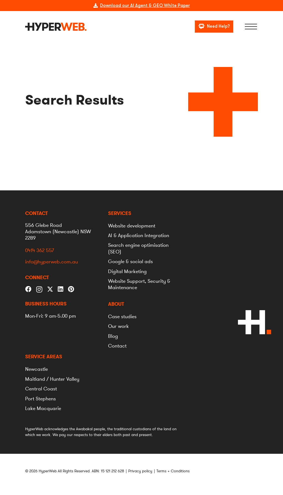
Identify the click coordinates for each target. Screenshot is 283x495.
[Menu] (251, 26)
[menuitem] (119, 213)
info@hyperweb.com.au (51, 262)
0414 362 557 (39, 250)
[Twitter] (50, 289)
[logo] (56, 27)
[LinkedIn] (60, 289)
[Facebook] (28, 289)
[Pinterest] (71, 289)
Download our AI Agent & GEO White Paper (145, 5)
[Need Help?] (214, 26)
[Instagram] (39, 289)
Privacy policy (140, 471)
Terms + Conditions (173, 471)
